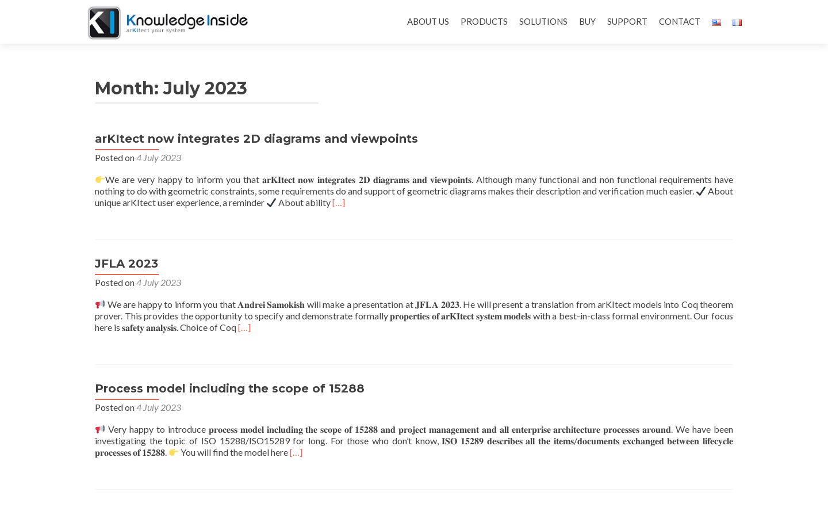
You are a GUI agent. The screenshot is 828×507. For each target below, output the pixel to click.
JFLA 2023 (126, 263)
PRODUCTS (484, 21)
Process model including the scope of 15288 (230, 388)
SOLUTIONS (543, 21)
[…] (338, 202)
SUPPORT (627, 21)
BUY (587, 21)
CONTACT (679, 21)
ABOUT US (428, 21)
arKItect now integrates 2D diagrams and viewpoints (256, 139)
